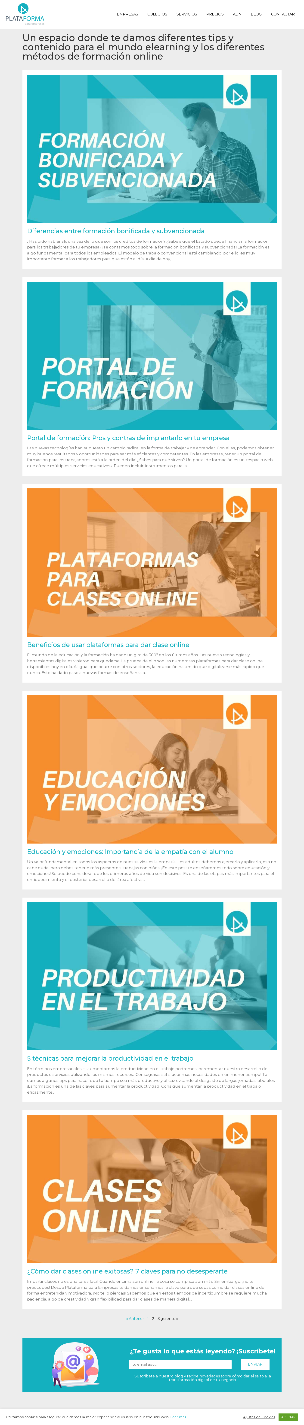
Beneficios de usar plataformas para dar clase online (108, 645)
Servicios (187, 14)
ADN (237, 14)
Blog (256, 14)
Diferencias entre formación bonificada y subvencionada (116, 231)
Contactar (283, 14)
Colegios (157, 14)
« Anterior (135, 1318)
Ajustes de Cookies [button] (259, 1417)
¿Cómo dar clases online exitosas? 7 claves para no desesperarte (127, 1271)
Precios (215, 14)
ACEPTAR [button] (288, 1417)
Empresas (127, 14)
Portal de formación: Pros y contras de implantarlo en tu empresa (128, 438)
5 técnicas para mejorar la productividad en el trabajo (110, 1058)
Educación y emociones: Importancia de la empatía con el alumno (130, 852)
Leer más (178, 1417)
